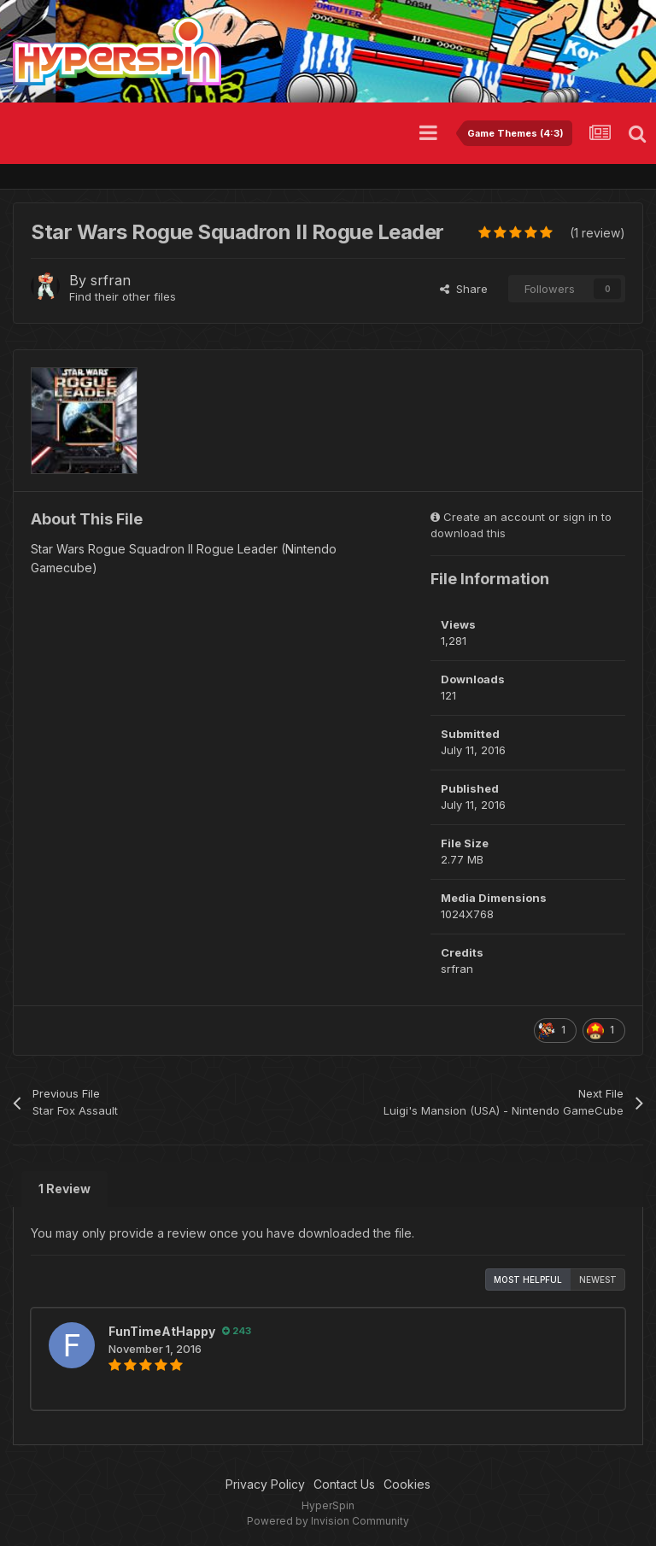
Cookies (407, 1484)
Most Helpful (528, 1279)
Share (464, 289)
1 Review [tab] (64, 1188)
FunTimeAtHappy (161, 1331)
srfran (111, 280)
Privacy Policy (265, 1484)
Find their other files (122, 296)
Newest (598, 1279)
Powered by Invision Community (328, 1520)
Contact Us (344, 1484)
